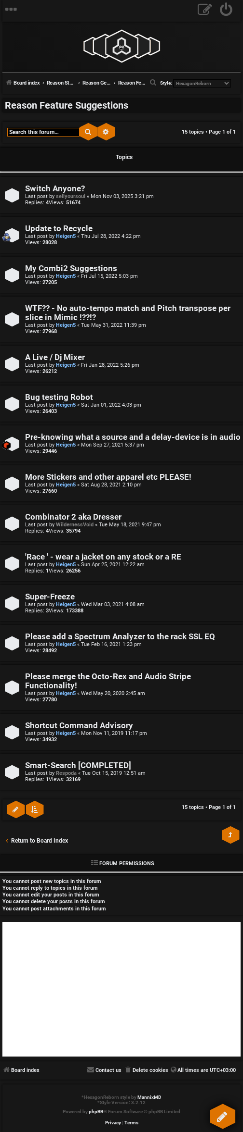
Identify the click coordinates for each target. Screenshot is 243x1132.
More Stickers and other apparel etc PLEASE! (108, 477)
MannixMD (149, 1097)
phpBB (96, 1111)
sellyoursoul (70, 196)
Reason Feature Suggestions (66, 105)
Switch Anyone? (55, 188)
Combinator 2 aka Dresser (73, 517)
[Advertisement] (121, 989)
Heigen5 (66, 236)
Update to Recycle (59, 228)
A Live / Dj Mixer (55, 357)
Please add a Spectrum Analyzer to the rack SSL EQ (120, 636)
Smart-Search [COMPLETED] (78, 765)
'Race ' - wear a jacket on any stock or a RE (103, 556)
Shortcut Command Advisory (79, 725)
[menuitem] (226, 10)
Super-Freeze (50, 596)
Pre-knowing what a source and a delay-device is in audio (133, 437)
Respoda (66, 773)
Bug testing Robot (59, 397)
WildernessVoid (75, 525)
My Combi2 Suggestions (71, 268)
